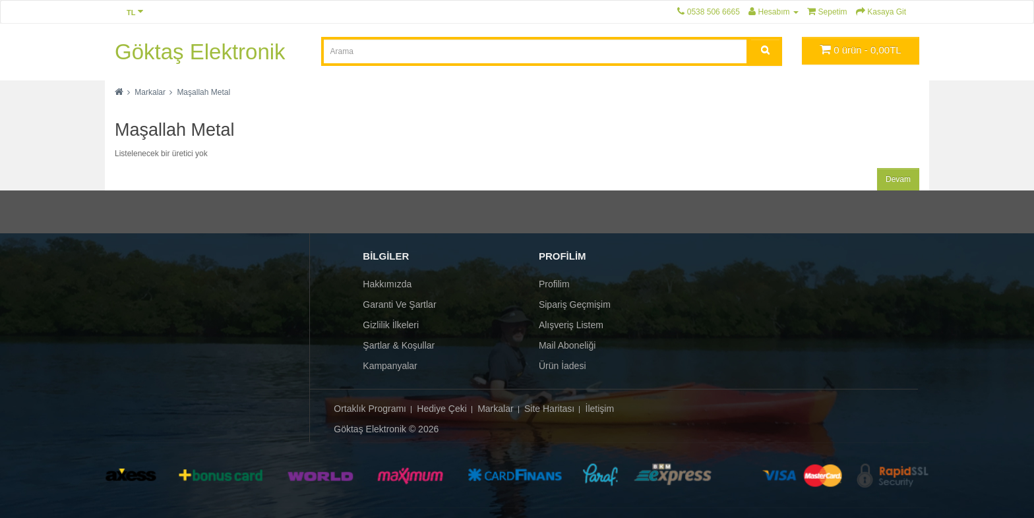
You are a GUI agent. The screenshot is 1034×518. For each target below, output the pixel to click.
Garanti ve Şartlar (399, 304)
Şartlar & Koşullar (399, 345)
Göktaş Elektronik (200, 52)
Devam (898, 179)
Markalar (150, 92)
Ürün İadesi (562, 365)
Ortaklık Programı (370, 408)
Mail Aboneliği (567, 345)
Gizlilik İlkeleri (391, 325)
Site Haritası (549, 408)
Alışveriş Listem (571, 325)
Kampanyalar (390, 365)
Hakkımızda (387, 284)
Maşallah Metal (203, 92)
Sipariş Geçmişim (575, 304)
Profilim (554, 284)
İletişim (600, 408)
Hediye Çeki (441, 408)
